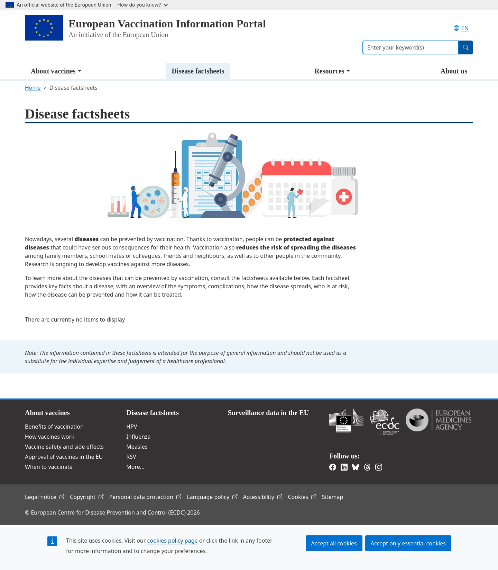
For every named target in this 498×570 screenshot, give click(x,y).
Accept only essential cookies (408, 543)
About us (454, 71)
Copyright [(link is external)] (86, 497)
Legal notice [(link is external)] (44, 497)
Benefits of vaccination (54, 426)
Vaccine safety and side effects (64, 446)
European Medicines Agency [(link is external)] (438, 420)
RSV (131, 457)
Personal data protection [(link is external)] (145, 497)
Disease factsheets (198, 71)
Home (33, 87)
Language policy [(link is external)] (212, 497)
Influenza (138, 436)
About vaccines (53, 71)
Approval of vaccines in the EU (64, 457)
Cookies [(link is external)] (302, 497)
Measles (136, 446)
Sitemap (332, 497)
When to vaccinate (49, 467)
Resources (329, 71)
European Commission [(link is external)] (346, 420)
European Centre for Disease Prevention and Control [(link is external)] (384, 422)
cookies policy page (172, 540)
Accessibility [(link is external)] (263, 497)
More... (135, 467)
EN (461, 28)
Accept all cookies (334, 543)
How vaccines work (49, 436)
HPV (131, 426)
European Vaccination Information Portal (167, 23)
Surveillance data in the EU (268, 412)
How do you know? (143, 5)
